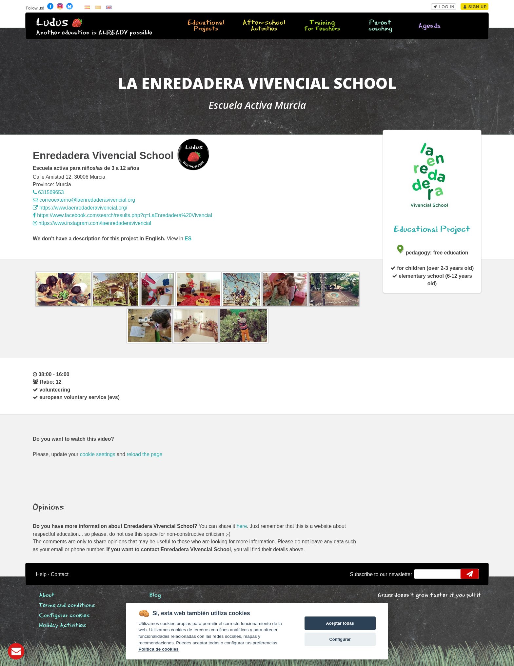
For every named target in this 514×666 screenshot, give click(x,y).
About (47, 595)
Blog (155, 595)
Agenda (429, 26)
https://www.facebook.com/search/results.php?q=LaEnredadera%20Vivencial (122, 215)
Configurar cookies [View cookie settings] (64, 615)
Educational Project (432, 229)
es (188, 238)
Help (41, 574)
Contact (60, 574)
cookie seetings (97, 454)
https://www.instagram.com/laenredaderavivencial (92, 223)
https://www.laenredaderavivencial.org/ (80, 208)
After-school (263, 26)
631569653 (48, 192)
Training (322, 26)
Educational (205, 26)
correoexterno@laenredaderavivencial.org (84, 200)
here (242, 526)
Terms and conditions (67, 605)
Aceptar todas (340, 623)
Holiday (62, 625)
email (423, 573)
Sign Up (475, 7)
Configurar (339, 639)
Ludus (52, 22)
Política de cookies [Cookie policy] (158, 649)
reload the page (144, 454)
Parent (380, 26)
